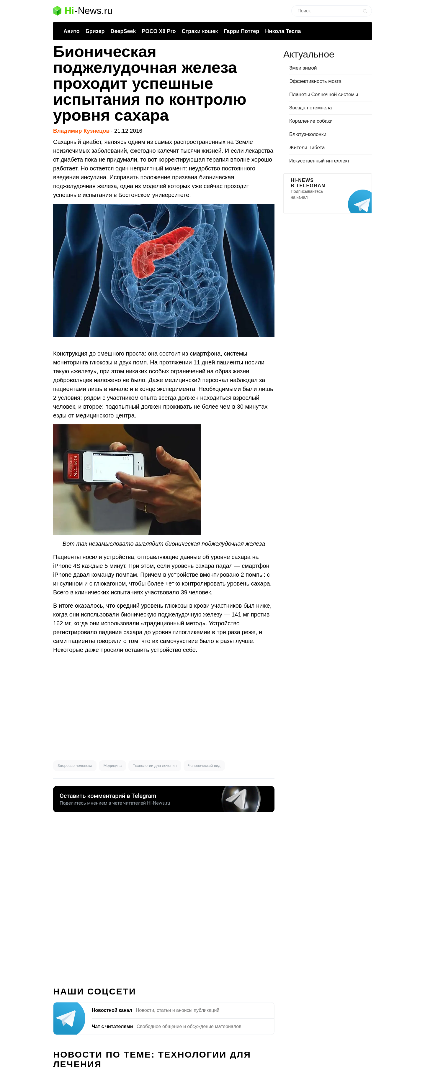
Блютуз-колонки (307, 134)
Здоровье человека (75, 765)
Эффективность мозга (315, 81)
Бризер (95, 31)
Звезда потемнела (310, 108)
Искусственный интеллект (319, 161)
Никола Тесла (283, 31)
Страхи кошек (200, 31)
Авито (71, 31)
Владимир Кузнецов (81, 131)
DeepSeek (123, 31)
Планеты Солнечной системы (323, 94)
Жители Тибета (307, 147)
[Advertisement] (163, 707)
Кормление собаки (311, 121)
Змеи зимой (303, 68)
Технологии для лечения (154, 765)
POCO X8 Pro (159, 31)
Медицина (112, 765)
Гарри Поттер (241, 31)
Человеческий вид (204, 765)
